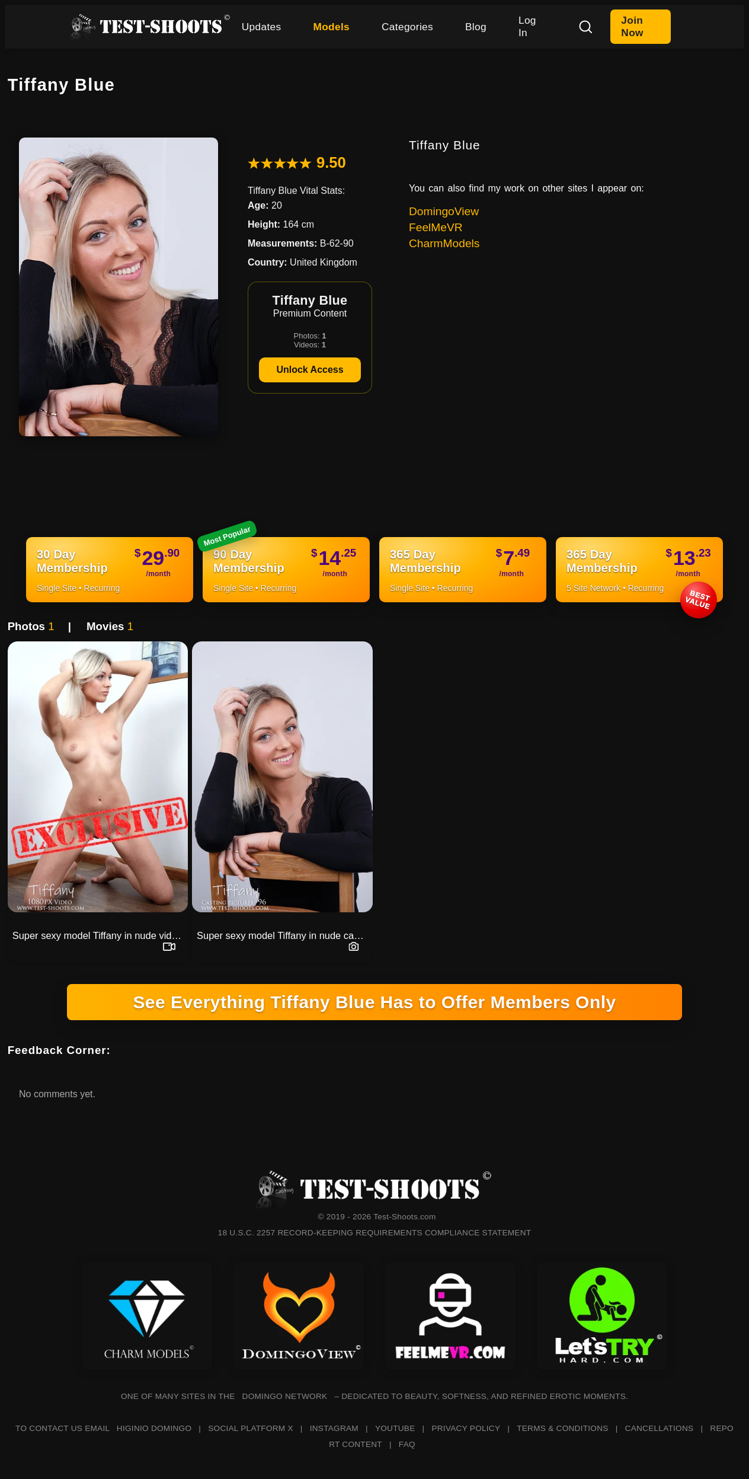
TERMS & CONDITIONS (562, 1428)
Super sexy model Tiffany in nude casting (284, 935)
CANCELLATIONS (659, 1428)
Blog (475, 27)
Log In (527, 26)
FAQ (407, 1444)
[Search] (585, 26)
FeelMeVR (436, 227)
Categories (407, 27)
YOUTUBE (395, 1428)
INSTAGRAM (334, 1428)
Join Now (632, 26)
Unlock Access (309, 370)
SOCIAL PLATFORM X (250, 1428)
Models (331, 27)
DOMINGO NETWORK (285, 1396)
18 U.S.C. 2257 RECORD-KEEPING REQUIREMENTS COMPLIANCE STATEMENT (375, 1232)
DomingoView (444, 211)
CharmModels (444, 243)
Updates (261, 27)
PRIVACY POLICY (465, 1428)
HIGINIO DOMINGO (154, 1428)
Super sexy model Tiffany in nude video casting (100, 935)
